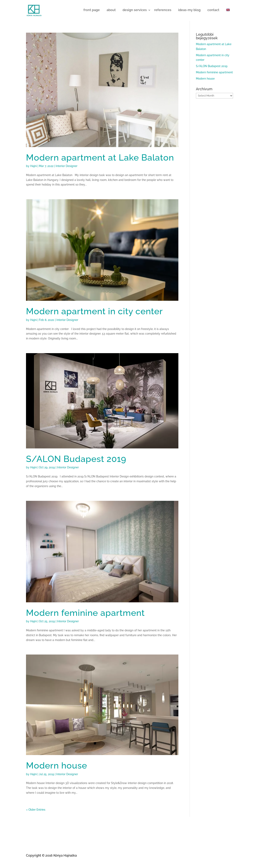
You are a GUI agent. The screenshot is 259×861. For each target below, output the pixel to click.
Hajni (33, 166)
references (162, 10)
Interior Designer (66, 166)
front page (91, 10)
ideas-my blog (189, 10)
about (111, 10)
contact (213, 10)
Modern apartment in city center (94, 311)
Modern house (56, 765)
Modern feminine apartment (85, 613)
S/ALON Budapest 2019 (76, 459)
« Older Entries (35, 809)
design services (135, 10)
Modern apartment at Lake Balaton (100, 157)
